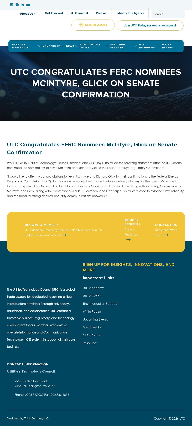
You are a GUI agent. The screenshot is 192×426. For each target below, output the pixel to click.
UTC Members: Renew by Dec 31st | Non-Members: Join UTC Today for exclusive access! (64, 232)
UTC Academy (93, 288)
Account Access (96, 25)
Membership (92, 327)
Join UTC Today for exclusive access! (150, 25)
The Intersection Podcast (100, 304)
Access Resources (131, 232)
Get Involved (54, 13)
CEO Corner (91, 335)
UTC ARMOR (92, 296)
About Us (26, 14)
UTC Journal (79, 13)
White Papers (92, 311)
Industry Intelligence (130, 13)
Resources (90, 343)
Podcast (102, 13)
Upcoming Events (95, 319)
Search (181, 14)
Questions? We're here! (166, 232)
